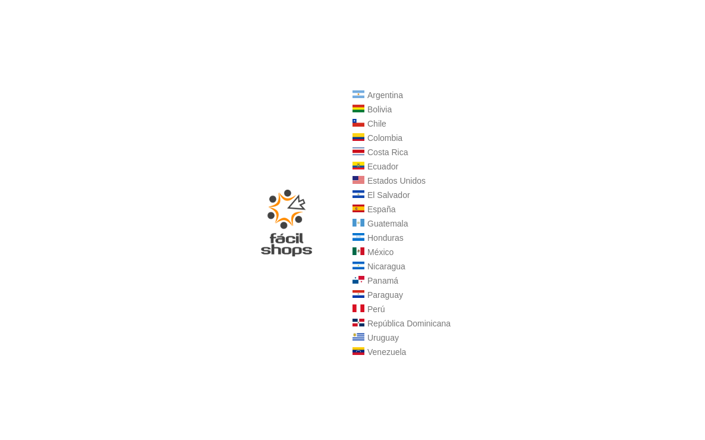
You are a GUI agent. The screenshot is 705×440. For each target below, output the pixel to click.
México (373, 252)
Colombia (377, 138)
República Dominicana (401, 323)
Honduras (378, 238)
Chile (369, 123)
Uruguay (375, 337)
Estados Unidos (389, 181)
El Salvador (381, 195)
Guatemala (380, 223)
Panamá (375, 280)
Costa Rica (380, 152)
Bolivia (372, 109)
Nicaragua (378, 266)
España (373, 209)
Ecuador (375, 166)
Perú (368, 309)
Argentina (377, 95)
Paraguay (377, 295)
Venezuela (379, 352)
